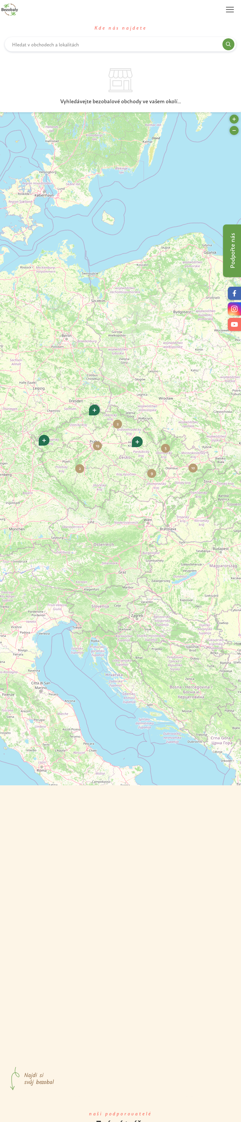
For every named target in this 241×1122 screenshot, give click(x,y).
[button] (44, 440)
